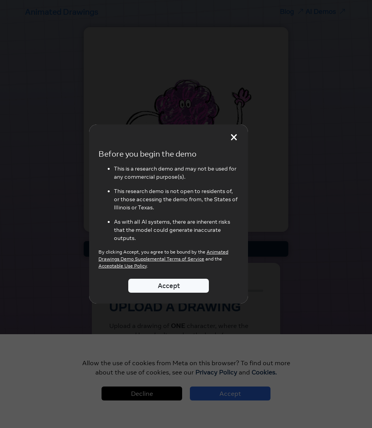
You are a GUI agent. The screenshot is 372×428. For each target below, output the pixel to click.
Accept (169, 285)
